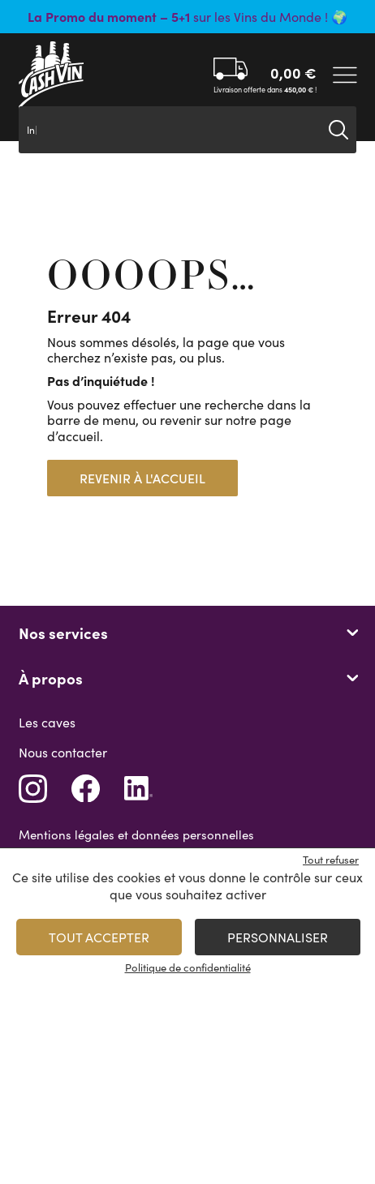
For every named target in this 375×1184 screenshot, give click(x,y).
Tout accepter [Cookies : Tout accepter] (99, 937)
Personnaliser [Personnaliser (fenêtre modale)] (277, 937)
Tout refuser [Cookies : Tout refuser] (331, 859)
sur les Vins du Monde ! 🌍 (187, 16)
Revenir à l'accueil (142, 478)
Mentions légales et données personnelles (136, 834)
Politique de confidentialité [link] (188, 967)
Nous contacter (63, 752)
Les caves (47, 722)
